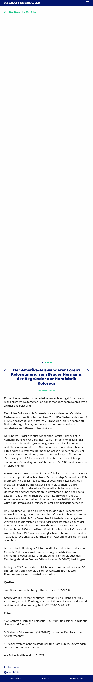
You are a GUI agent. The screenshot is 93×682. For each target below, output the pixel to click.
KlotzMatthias (48, 391)
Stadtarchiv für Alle (22, 12)
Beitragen (76, 678)
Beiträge (15, 678)
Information (13, 667)
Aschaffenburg (22, 3)
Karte (45, 678)
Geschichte (14, 672)
